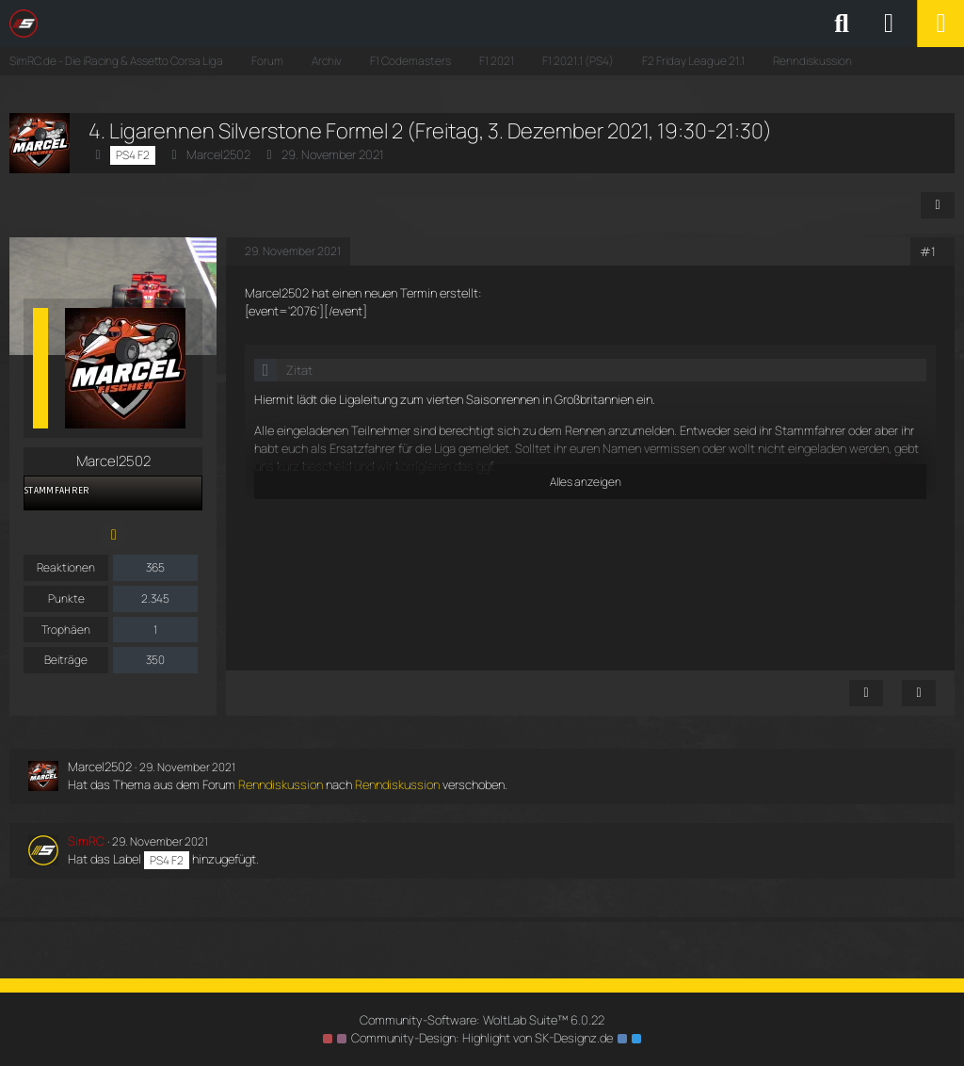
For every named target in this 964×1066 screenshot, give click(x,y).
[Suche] (841, 23)
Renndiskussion (280, 784)
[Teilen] (938, 205)
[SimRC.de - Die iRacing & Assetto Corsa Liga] (174, 23)
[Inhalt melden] (866, 693)
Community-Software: (482, 1019)
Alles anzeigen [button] (585, 482)
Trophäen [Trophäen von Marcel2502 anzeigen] (65, 630)
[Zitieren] (919, 693)
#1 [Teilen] (928, 251)
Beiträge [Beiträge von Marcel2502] (66, 660)
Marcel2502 (218, 154)
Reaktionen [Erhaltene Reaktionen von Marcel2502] (66, 567)
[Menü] (940, 23)
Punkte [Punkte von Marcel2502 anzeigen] (66, 598)
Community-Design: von (482, 1037)
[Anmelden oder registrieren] (889, 23)
